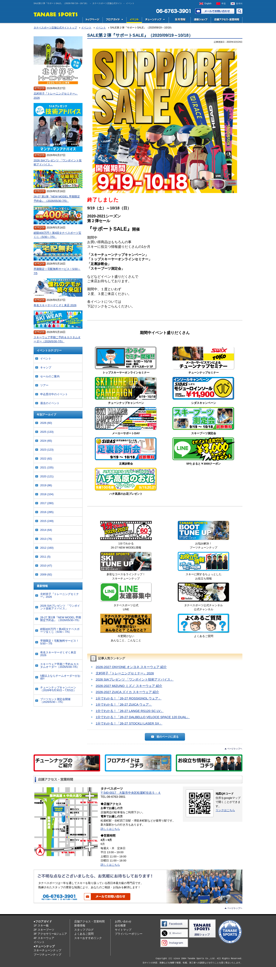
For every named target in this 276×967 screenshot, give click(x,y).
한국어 (239, 3)
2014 (46, 529)
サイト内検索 (239, 11)
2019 (46, 485)
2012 (47, 547)
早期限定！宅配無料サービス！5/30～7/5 (57, 271)
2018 (47, 494)
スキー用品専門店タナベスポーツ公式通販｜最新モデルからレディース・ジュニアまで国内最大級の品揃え (201, 20)
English (208, 3)
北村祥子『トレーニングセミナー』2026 (125, 673)
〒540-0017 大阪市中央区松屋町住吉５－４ (131, 792)
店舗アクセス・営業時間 (226, 20)
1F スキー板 (41, 925)
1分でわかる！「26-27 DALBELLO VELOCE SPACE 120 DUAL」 (143, 717)
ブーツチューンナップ (47, 954)
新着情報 (79, 925)
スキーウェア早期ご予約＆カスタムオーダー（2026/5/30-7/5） (57, 339)
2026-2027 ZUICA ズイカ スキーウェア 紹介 (127, 692)
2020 (47, 476)
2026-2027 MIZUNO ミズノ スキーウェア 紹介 (129, 686)
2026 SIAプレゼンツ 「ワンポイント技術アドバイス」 (135, 679)
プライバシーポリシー (128, 933)
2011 (45, 556)
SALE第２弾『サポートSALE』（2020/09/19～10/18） (140, 35)
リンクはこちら (225, 810)
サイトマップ (123, 929)
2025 (47, 431)
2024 (46, 440)
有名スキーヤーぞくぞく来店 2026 (55, 305)
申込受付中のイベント (54, 394)
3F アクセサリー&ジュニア (50, 933)
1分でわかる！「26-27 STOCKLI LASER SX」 (129, 723)
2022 (46, 458)
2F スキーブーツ (44, 929)
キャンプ (45, 367)
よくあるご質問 (84, 933)
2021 (47, 467)
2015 (47, 521)
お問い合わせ (214, 11)
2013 (46, 538)
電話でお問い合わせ (172, 11)
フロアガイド (114, 20)
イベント (134, 20)
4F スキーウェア (44, 938)
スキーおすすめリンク (88, 938)
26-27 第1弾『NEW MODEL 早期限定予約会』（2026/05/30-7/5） (57, 198)
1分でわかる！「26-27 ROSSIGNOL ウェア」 (128, 698)
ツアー (44, 385)
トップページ (92, 20)
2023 (47, 449)
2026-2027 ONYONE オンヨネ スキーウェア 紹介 (131, 667)
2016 (47, 512)
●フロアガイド (43, 921)
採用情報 (179, 20)
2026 (46, 422)
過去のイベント (50, 403)
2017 (47, 503)
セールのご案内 (50, 376)
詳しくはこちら (110, 828)
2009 (46, 574)
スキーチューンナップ (47, 950)
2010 (46, 565)
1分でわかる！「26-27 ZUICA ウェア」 (124, 704)
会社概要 (120, 925)
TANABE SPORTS (56, 14)
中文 (224, 3)
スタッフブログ (84, 929)
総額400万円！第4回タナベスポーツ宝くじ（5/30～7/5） (57, 235)
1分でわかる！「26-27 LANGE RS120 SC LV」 (130, 711)
